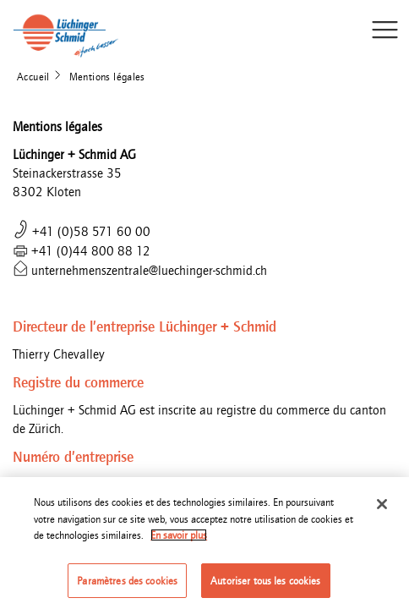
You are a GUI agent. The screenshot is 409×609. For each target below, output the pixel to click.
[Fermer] (382, 508)
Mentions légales (107, 76)
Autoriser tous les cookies (265, 585)
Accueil (33, 76)
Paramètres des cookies (127, 585)
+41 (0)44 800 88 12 (81, 251)
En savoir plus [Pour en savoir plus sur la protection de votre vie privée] (178, 539)
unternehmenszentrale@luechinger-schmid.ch (140, 270)
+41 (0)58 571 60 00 (81, 231)
